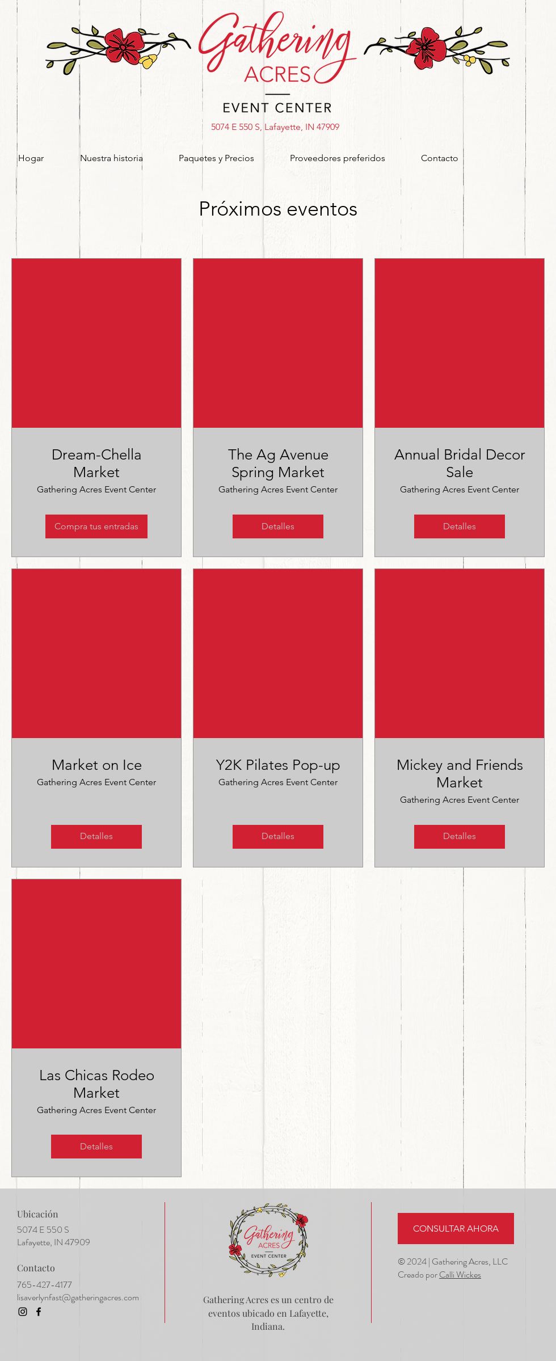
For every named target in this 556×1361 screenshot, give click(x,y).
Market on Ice (97, 765)
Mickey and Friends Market (460, 773)
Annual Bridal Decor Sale (459, 463)
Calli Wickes (460, 1274)
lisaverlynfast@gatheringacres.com (78, 1297)
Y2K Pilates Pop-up (278, 765)
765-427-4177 (44, 1284)
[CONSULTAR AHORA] (456, 1228)
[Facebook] (38, 1311)
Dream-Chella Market (97, 463)
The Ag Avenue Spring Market (278, 463)
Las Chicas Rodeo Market (96, 1084)
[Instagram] (22, 1311)
